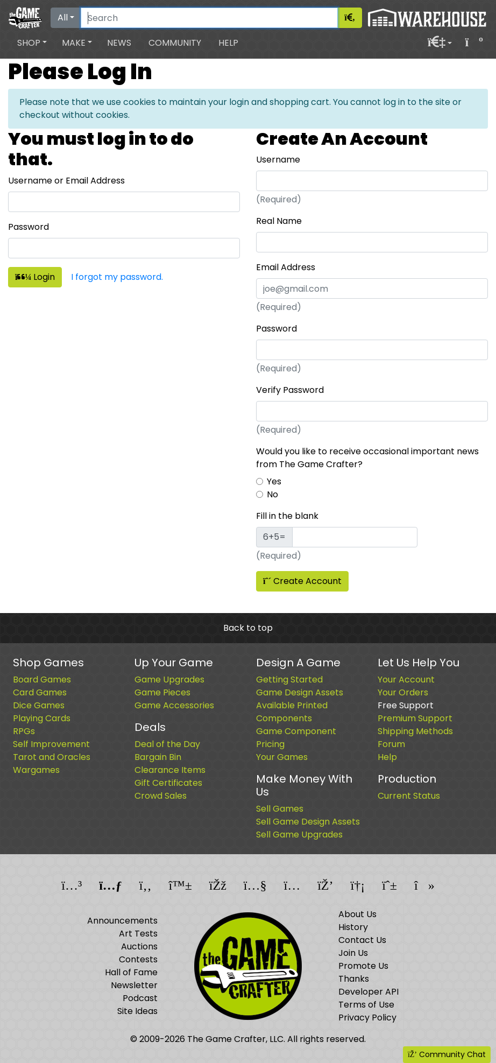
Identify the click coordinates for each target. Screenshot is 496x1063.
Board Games (42, 679)
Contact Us (362, 940)
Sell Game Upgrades (299, 834)
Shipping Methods (415, 731)
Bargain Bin (157, 757)
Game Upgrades (169, 679)
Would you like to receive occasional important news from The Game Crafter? (367, 457)
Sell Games (279, 808)
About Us (357, 914)
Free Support (406, 705)
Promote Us (363, 966)
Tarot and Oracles (51, 757)
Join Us (353, 953)
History (353, 927)
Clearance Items (170, 770)
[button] (32, 43)
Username (278, 159)
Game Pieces (162, 692)
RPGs (24, 731)
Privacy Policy (367, 1017)
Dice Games (39, 705)
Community (174, 43)
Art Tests (138, 933)
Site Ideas (137, 1011)
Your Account (406, 679)
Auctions (139, 946)
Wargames (36, 770)
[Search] (209, 18)
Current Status (409, 796)
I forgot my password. (117, 277)
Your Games (282, 757)
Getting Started (289, 679)
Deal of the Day (167, 744)
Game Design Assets (299, 692)
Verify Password (290, 390)
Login (35, 277)
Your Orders (403, 692)
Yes (274, 481)
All (63, 17)
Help (228, 43)
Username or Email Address (66, 180)
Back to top (248, 628)
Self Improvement (51, 744)
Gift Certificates (168, 783)
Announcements (122, 920)
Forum (391, 744)
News (119, 43)
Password (28, 227)
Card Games (40, 692)
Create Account (302, 581)
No (272, 494)
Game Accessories (174, 705)
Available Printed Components (292, 711)
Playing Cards (41, 718)
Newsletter (134, 985)
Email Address (285, 267)
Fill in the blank (287, 516)
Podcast (140, 998)
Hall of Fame (131, 972)
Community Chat (447, 1054)
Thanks (353, 979)
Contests (138, 959)
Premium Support (415, 718)
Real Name (279, 221)
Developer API (368, 991)
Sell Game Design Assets (308, 821)
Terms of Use (366, 1004)
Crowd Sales (160, 796)
